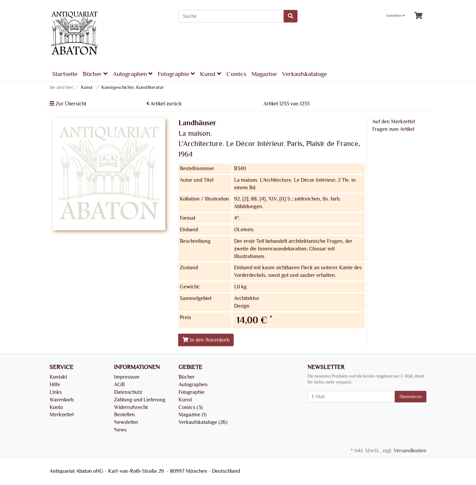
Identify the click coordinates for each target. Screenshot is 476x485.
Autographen (132, 73)
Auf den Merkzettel (393, 122)
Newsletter (126, 422)
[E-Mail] (351, 396)
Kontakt (58, 377)
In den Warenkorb (205, 340)
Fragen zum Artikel (393, 129)
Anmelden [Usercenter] (395, 16)
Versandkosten (410, 451)
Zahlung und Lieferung (139, 400)
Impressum (126, 377)
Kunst (210, 73)
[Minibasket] (418, 16)
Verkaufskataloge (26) (202, 422)
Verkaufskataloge (304, 74)
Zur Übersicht (68, 104)
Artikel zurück (164, 104)
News (120, 430)
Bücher (95, 73)
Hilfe (55, 385)
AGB (119, 385)
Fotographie (176, 73)
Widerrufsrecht (131, 407)
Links (56, 392)
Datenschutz (128, 392)
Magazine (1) (192, 415)
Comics (236, 74)
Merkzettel (62, 415)
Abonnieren (410, 396)
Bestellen (124, 415)
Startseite (64, 74)
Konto (56, 407)
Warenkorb (62, 400)
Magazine (264, 74)
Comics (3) (190, 407)
